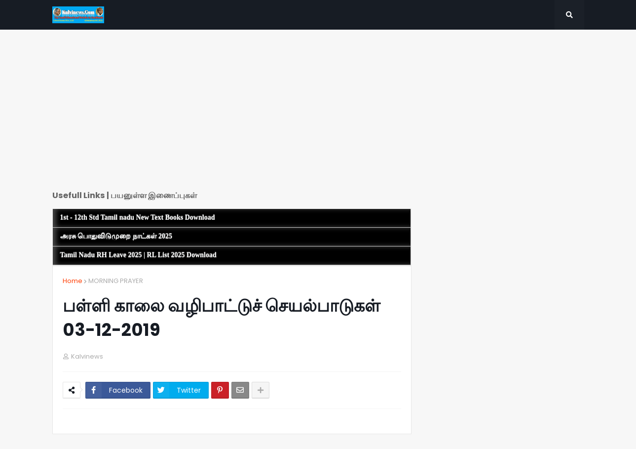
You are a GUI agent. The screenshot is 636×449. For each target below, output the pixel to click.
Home (72, 281)
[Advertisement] (232, 113)
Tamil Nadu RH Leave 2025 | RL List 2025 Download (138, 255)
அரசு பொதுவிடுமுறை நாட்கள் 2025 (116, 236)
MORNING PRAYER (115, 281)
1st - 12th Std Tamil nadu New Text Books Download (137, 217)
